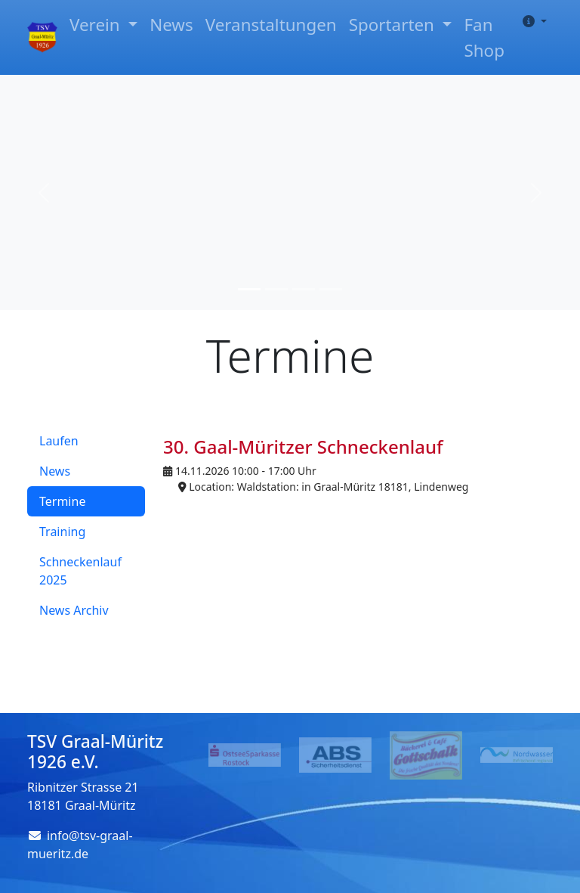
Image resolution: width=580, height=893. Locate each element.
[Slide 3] (303, 289)
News (171, 24)
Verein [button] (96, 24)
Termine (62, 501)
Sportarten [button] (394, 24)
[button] (532, 21)
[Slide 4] (330, 289)
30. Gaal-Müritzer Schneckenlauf (303, 446)
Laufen (59, 441)
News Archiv (74, 610)
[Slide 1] (249, 289)
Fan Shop (484, 37)
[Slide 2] (276, 289)
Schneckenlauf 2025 (80, 570)
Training (62, 531)
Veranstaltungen (271, 24)
